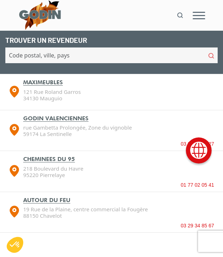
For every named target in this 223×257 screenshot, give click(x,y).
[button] (15, 244)
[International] (199, 150)
